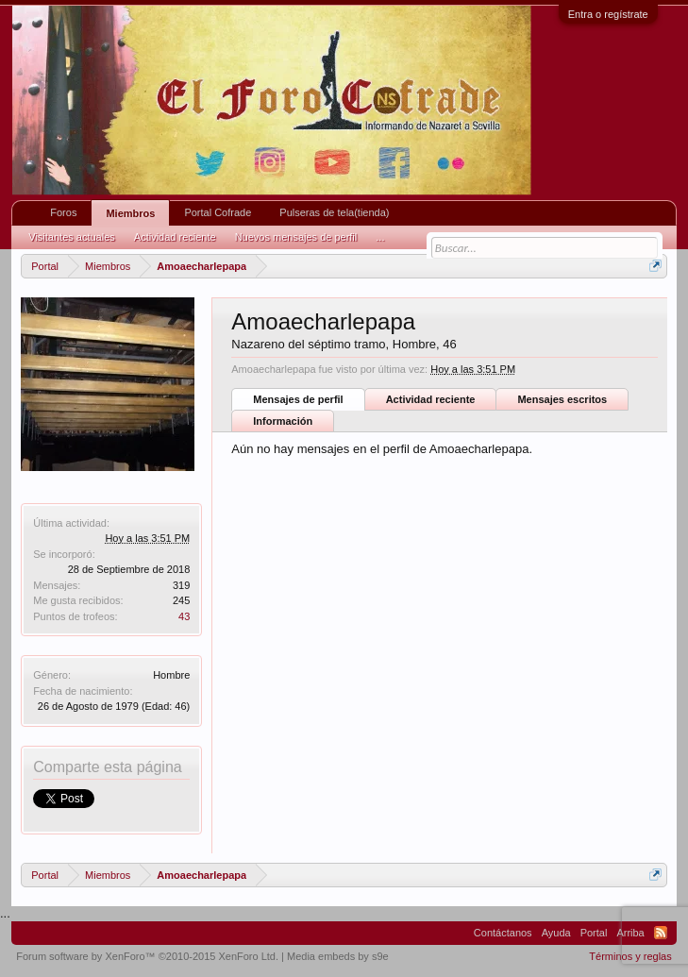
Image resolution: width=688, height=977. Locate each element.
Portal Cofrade (217, 212)
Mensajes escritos (562, 399)
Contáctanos (503, 932)
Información (282, 421)
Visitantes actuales (71, 237)
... (380, 237)
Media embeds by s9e (338, 956)
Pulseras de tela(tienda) (334, 212)
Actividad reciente (431, 399)
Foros (63, 212)
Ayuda (556, 932)
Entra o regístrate (608, 14)
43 (184, 616)
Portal (594, 932)
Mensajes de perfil (298, 399)
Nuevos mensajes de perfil (296, 237)
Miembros (130, 213)
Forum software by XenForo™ (147, 956)
